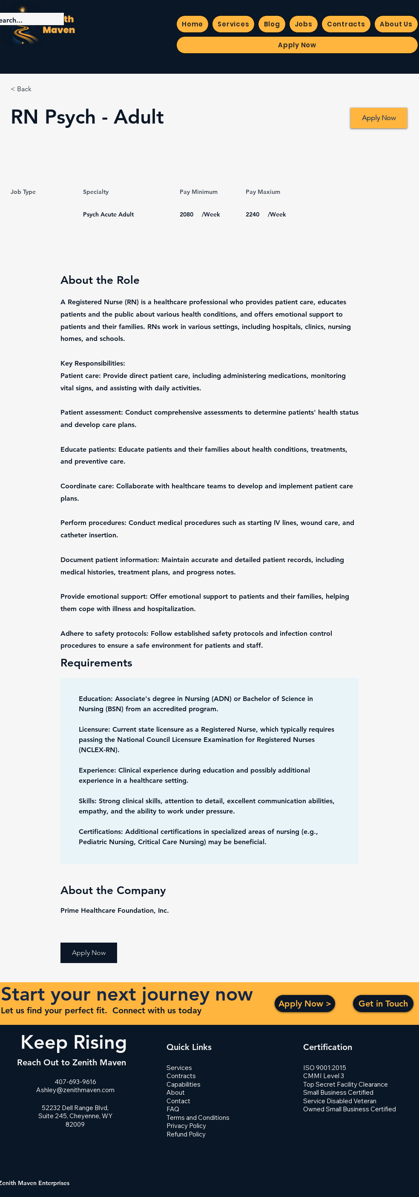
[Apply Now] (378, 118)
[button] (88, 953)
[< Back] (41, 89)
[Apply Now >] (305, 1003)
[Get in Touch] (383, 1003)
